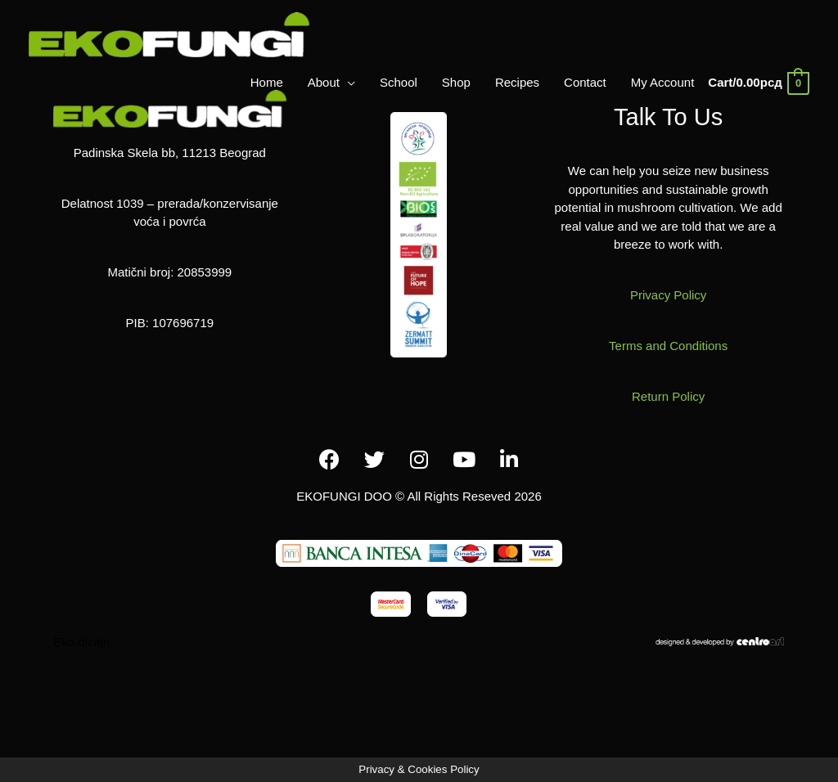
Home (266, 82)
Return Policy (668, 396)
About (324, 82)
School (398, 82)
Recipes (517, 82)
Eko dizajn (81, 642)
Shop (456, 82)
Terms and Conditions (668, 346)
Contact (585, 82)
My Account (663, 82)
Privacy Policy (668, 295)
